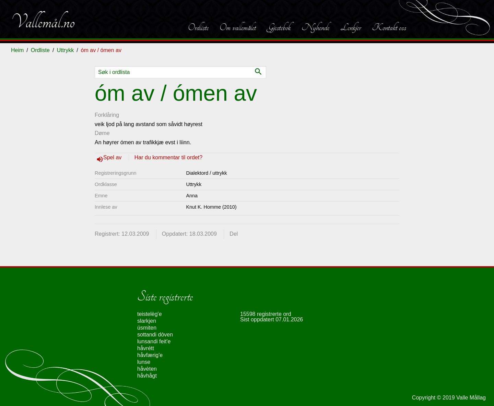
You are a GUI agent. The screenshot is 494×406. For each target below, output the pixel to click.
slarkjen (146, 321)
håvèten (147, 369)
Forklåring (107, 115)
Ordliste (198, 27)
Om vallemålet (238, 27)
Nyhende (315, 27)
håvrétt (145, 348)
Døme (102, 133)
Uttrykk (65, 50)
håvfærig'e (150, 355)
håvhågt (147, 376)
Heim (17, 50)
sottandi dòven (155, 334)
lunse (143, 362)
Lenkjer (350, 27)
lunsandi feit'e (153, 341)
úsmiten (146, 328)
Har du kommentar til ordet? (168, 157)
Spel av (113, 157)
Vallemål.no (43, 22)
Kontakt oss (389, 27)
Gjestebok (279, 27)
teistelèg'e (149, 314)
